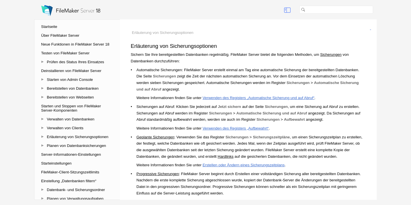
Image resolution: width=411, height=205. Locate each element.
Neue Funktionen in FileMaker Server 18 (75, 44)
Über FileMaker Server (60, 35)
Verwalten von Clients (65, 128)
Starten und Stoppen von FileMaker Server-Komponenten (71, 108)
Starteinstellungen (56, 163)
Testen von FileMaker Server (65, 53)
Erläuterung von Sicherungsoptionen (77, 137)
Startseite (49, 26)
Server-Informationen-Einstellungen (71, 154)
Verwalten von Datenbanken (70, 119)
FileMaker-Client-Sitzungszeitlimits (70, 172)
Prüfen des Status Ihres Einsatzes (75, 62)
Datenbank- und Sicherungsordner (76, 190)
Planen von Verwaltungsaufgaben (75, 198)
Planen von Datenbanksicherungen (76, 146)
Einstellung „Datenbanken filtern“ (68, 181)
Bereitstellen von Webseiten (70, 97)
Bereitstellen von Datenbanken (73, 88)
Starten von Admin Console (70, 79)
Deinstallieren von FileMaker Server (71, 71)
